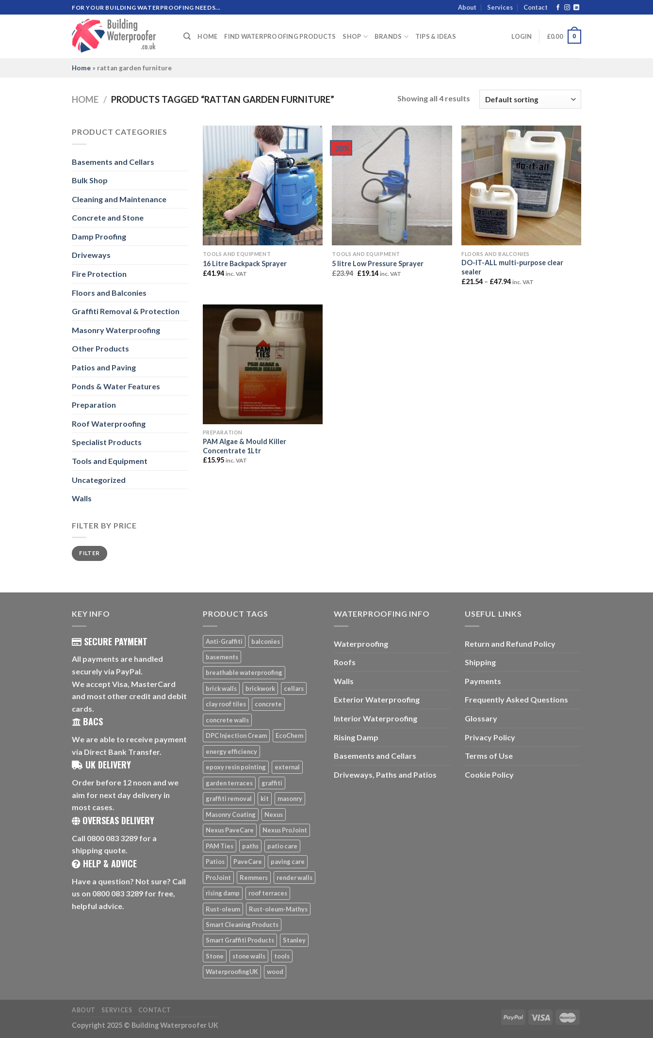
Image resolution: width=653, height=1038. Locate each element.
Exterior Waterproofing (377, 699)
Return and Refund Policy (510, 643)
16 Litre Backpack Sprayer (245, 263)
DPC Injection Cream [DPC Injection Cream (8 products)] (236, 735)
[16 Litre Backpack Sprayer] (263, 185)
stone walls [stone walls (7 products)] (248, 956)
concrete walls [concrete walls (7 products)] (227, 720)
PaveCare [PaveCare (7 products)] (247, 861)
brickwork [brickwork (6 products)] (260, 688)
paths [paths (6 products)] (250, 846)
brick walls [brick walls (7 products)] (221, 688)
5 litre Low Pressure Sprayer (378, 263)
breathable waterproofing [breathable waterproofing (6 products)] (244, 672)
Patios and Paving (104, 367)
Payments (483, 681)
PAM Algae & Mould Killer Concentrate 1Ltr (244, 446)
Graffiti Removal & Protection (126, 311)
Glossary (481, 718)
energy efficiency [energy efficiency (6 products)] (231, 751)
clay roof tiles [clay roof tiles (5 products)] (226, 704)
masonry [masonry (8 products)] (290, 798)
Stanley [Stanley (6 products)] (294, 940)
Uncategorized (99, 479)
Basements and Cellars (113, 161)
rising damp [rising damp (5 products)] (223, 893)
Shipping (480, 662)
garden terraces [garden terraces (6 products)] (229, 783)
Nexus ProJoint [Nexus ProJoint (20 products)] (284, 830)
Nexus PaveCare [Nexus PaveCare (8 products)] (230, 830)
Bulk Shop (90, 180)
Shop (355, 36)
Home (207, 36)
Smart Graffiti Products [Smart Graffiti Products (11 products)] (240, 940)
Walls (82, 498)
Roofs (345, 662)
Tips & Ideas (435, 36)
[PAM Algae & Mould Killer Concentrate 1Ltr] (263, 364)
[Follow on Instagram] (567, 7)
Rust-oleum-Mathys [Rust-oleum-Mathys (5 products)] (278, 909)
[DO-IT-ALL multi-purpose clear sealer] (521, 185)
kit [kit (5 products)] (265, 798)
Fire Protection (99, 273)
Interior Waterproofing (375, 718)
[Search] (187, 36)
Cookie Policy (489, 774)
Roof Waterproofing (109, 423)
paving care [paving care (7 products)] (288, 861)
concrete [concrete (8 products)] (268, 704)
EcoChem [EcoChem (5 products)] (289, 735)
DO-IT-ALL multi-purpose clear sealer (512, 267)
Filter (89, 553)
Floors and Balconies (109, 292)
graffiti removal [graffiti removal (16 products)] (229, 798)
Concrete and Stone (108, 217)
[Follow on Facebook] (558, 7)
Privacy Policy (490, 737)
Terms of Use (489, 755)
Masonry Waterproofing (116, 330)
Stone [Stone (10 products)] (215, 956)
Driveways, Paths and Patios (385, 774)
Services (500, 7)
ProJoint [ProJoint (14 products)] (218, 877)
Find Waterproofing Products (280, 36)
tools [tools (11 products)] (282, 956)
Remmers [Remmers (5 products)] (254, 877)
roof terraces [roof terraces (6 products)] (267, 893)
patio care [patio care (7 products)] (282, 846)
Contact (535, 7)
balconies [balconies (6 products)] (265, 641)
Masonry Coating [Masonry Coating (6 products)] (231, 814)
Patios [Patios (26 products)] (215, 861)
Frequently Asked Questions (516, 699)
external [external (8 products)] (287, 767)
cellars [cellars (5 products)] (294, 688)
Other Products (100, 348)
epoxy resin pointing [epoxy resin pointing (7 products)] (236, 767)
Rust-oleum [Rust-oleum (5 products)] (223, 909)
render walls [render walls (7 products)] (294, 877)
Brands (391, 36)
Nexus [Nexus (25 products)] (273, 814)
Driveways (91, 254)
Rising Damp (356, 737)
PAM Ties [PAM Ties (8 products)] (219, 846)
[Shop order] (530, 99)
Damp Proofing (99, 236)
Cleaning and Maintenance (119, 199)
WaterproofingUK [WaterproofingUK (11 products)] (232, 971)
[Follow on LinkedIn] (576, 7)
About (467, 7)
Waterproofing (361, 643)
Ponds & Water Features (116, 386)
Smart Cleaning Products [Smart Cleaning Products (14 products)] (242, 924)
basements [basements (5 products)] (222, 657)
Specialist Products (107, 442)
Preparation (94, 404)
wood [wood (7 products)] (275, 971)
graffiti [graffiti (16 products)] (271, 783)
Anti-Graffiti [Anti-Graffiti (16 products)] (224, 641)
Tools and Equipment (109, 460)
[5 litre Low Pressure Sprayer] (392, 185)
